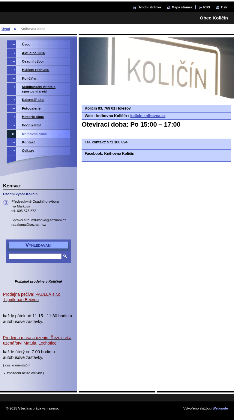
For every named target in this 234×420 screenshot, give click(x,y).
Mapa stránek (182, 7)
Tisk (223, 7)
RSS (206, 7)
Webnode (220, 408)
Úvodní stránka (149, 7)
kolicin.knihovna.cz (147, 115)
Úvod (6, 29)
